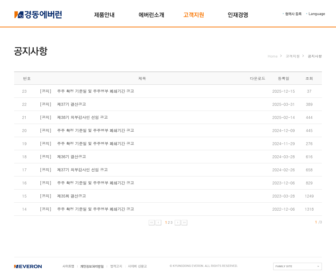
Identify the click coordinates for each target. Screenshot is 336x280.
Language (315, 14)
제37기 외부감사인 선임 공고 (74, 169)
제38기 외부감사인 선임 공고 (74, 117)
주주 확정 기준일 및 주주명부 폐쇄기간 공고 (87, 91)
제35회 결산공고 (63, 195)
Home (273, 56)
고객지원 (293, 56)
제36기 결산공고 (63, 156)
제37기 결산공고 (63, 104)
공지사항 (315, 56)
